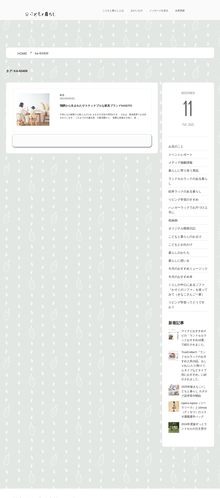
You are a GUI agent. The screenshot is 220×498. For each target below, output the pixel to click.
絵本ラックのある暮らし (185, 191)
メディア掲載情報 (180, 162)
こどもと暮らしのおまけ (185, 236)
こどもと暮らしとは (113, 10)
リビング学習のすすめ (183, 199)
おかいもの (136, 10)
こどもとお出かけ (180, 244)
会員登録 (180, 10)
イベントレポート (180, 154)
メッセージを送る (158, 10)
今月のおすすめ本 (180, 276)
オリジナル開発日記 (182, 228)
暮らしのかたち (178, 252)
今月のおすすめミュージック (188, 268)
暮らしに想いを (178, 260)
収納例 (172, 220)
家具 (62, 95)
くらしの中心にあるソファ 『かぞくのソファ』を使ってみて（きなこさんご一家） (188, 289)
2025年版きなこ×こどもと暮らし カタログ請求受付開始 (194, 391)
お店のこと (175, 146)
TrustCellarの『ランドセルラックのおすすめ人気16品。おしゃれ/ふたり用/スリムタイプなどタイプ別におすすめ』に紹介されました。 (194, 366)
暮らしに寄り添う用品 (183, 170)
